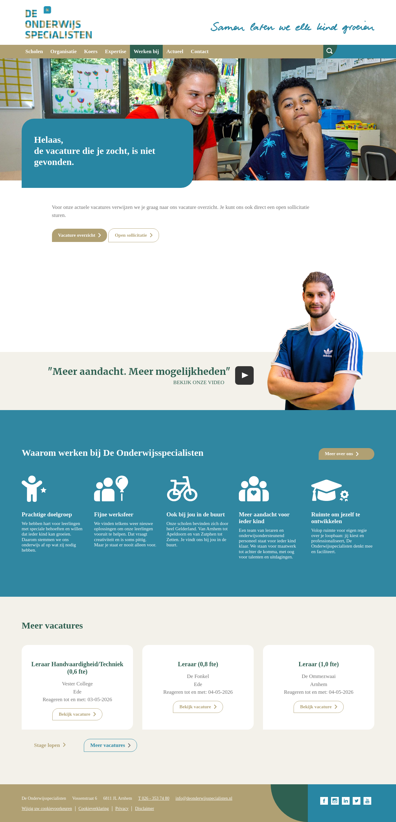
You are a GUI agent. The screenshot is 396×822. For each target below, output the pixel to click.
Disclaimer (144, 808)
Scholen (34, 51)
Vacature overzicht (76, 235)
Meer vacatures (107, 745)
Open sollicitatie (131, 235)
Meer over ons (339, 453)
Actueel (174, 51)
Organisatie (63, 51)
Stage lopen (47, 745)
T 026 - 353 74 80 (153, 798)
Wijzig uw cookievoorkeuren (47, 808)
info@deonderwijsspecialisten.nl (203, 798)
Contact (200, 51)
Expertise (115, 51)
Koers (90, 51)
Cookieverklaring (94, 808)
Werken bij (146, 51)
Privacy (122, 808)
